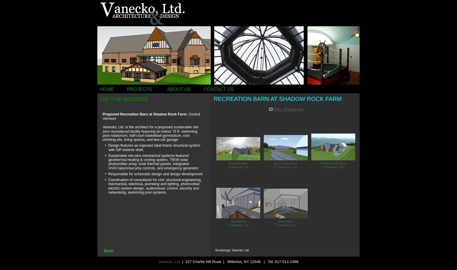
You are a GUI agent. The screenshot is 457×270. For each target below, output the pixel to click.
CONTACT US (219, 89)
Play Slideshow (288, 109)
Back (108, 250)
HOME (107, 89)
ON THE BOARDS (124, 99)
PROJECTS (139, 89)
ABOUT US (179, 89)
